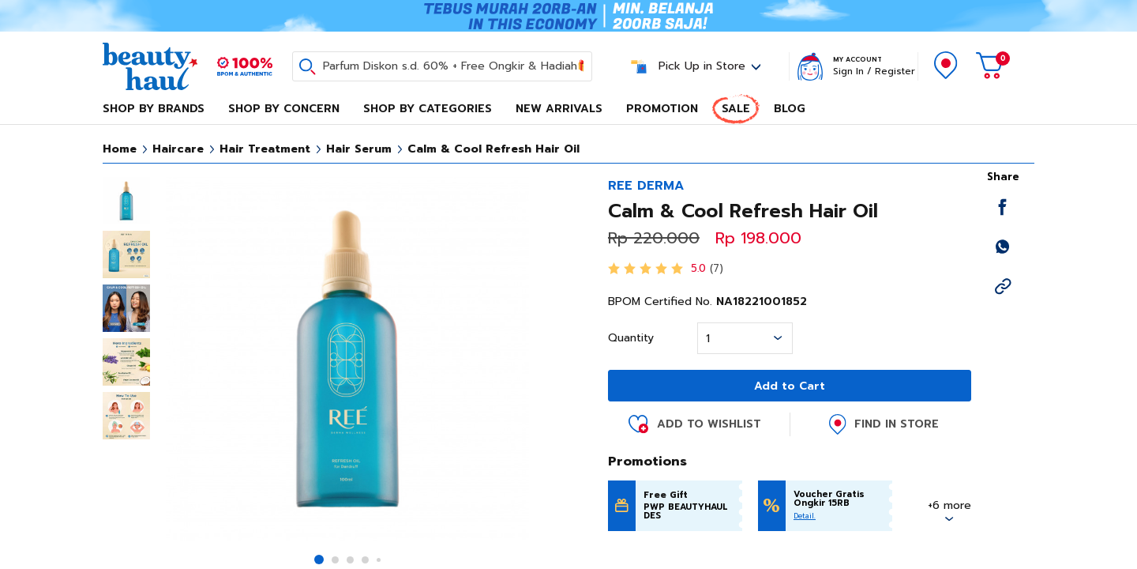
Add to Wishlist (709, 424)
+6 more (949, 505)
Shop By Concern (284, 108)
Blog (789, 108)
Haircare (178, 149)
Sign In (848, 71)
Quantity (631, 338)
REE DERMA (646, 185)
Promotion (662, 108)
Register (895, 71)
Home (120, 149)
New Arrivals (559, 108)
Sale (736, 108)
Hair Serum (359, 149)
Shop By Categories (427, 108)
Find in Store (896, 424)
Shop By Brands (154, 108)
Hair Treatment (265, 149)
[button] (319, 559)
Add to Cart (789, 386)
